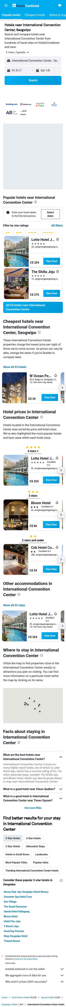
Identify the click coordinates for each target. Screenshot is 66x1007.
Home (4, 997)
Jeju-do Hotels (47, 997)
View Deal (51, 261)
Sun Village (10, 901)
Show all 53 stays (14, 605)
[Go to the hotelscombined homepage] (25, 5)
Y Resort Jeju (11, 926)
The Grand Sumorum (15, 906)
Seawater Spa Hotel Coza (18, 896)
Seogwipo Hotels (9, 1004)
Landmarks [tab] (41, 854)
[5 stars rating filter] (47, 233)
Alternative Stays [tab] (35, 846)
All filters (57, 225)
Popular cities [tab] (40, 862)
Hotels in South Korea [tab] (17, 854)
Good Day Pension (14, 931)
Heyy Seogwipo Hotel (15, 936)
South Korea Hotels (21, 997)
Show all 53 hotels (14, 367)
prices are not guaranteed (25, 958)
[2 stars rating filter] (7, 233)
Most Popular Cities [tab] (16, 862)
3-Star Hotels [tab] (12, 838)
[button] (6, 5)
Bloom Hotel (11, 916)
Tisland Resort (12, 941)
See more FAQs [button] (33, 808)
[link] (33, 307)
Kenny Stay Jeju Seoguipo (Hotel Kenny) (26, 891)
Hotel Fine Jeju (12, 921)
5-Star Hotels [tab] (12, 846)
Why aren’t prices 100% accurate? (34, 982)
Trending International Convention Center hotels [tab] (31, 870)
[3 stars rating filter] (19, 233)
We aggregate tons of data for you (34, 975)
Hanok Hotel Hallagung (16, 911)
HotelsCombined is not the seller (34, 969)
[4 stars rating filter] (32, 233)
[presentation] (35, 201)
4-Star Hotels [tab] (33, 838)
